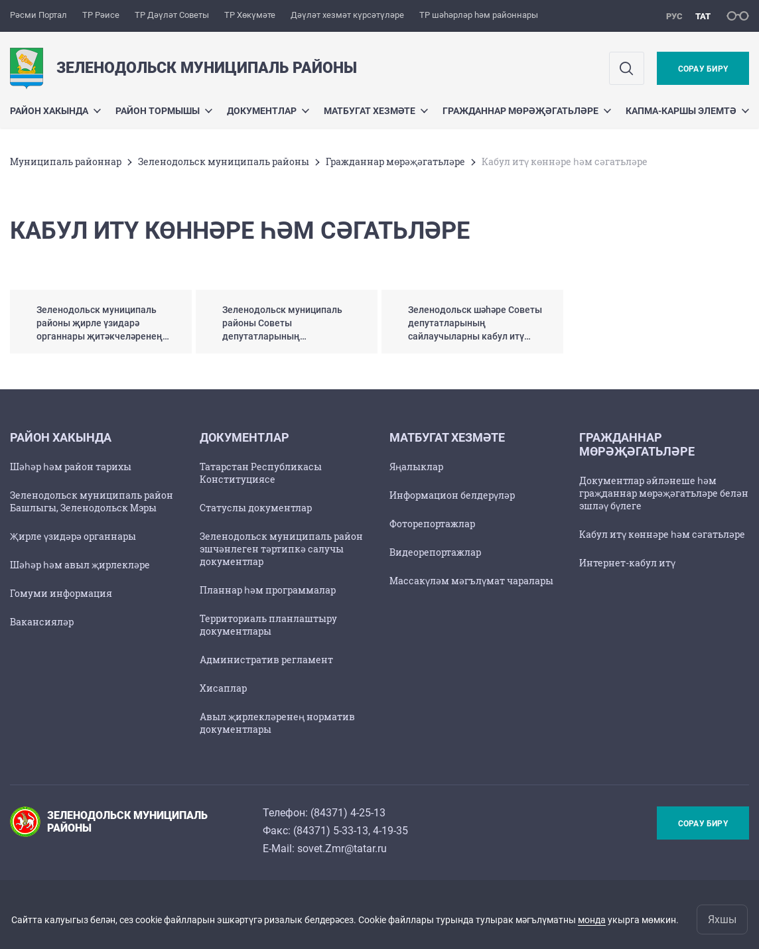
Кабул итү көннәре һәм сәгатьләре (662, 534)
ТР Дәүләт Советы (172, 15)
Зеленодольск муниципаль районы (223, 161)
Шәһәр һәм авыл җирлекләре (80, 564)
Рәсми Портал (38, 15)
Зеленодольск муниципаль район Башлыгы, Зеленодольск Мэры (91, 501)
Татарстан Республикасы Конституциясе (261, 472)
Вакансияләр (42, 621)
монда (592, 920)
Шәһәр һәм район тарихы (70, 466)
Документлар (268, 110)
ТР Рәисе (100, 15)
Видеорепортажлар (435, 552)
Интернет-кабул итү (627, 562)
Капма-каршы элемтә (687, 110)
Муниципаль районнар (65, 161)
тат (703, 16)
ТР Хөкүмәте (249, 15)
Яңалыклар (416, 466)
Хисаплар (223, 688)
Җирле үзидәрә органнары (73, 536)
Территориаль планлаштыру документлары (268, 624)
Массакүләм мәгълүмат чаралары (471, 580)
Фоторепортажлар (432, 523)
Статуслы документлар (256, 507)
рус (674, 16)
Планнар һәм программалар (268, 590)
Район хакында (55, 110)
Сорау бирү (703, 69)
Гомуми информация (61, 593)
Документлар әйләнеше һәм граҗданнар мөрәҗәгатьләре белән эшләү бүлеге (663, 493)
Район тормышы (163, 110)
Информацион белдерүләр (452, 495)
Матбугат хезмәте (376, 110)
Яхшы (722, 919)
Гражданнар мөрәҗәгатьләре (527, 110)
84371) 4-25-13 (349, 812)
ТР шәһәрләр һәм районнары (478, 15)
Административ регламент (266, 659)
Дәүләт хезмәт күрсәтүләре (347, 15)
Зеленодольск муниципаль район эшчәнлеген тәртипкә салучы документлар (281, 549)
